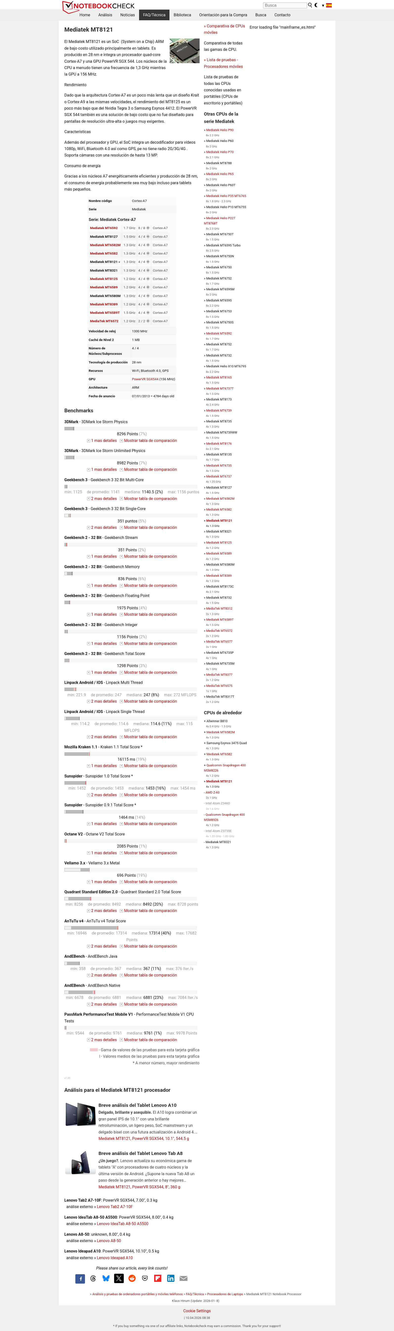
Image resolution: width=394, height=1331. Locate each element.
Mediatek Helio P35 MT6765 (226, 196)
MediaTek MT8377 (219, 674)
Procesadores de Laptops (225, 1294)
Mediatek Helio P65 (220, 174)
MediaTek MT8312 (219, 608)
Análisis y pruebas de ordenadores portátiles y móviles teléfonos (137, 1294)
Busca (260, 15)
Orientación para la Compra (223, 15)
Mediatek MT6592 (104, 228)
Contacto (282, 15)
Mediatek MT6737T (220, 388)
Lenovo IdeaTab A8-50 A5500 (122, 1223)
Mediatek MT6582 (104, 253)
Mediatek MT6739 (219, 410)
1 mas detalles (102, 440)
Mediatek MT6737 (219, 476)
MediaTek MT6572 (104, 321)
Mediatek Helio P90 (220, 130)
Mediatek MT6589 (104, 287)
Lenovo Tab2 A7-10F (115, 1206)
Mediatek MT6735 (219, 465)
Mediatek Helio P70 (220, 152)
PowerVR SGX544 (145, 379)
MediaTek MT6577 (219, 641)
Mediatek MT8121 (219, 520)
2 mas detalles (102, 498)
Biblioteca (182, 15)
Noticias (127, 15)
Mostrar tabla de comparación (148, 440)
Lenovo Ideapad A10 (115, 1257)
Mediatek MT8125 (104, 279)
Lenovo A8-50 (109, 1240)
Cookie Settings (197, 1311)
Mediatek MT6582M (105, 245)
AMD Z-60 (213, 792)
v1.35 (67, 1078)
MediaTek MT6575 (219, 686)
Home (85, 15)
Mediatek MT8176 (219, 443)
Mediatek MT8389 (104, 304)
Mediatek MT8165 (219, 377)
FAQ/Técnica (154, 15)
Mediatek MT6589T (105, 313)
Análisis (105, 15)
